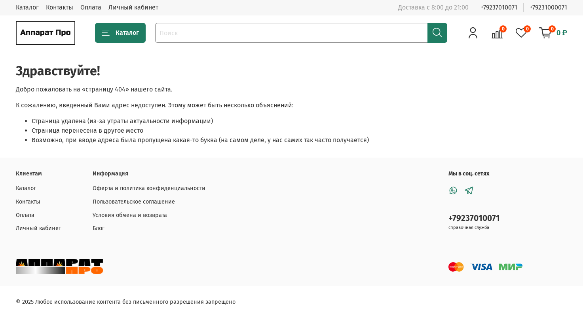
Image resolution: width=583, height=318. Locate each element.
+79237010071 (498, 7)
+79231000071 (548, 7)
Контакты (59, 7)
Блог (98, 228)
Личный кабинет (133, 7)
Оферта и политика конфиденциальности (149, 188)
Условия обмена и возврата (130, 215)
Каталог (27, 7)
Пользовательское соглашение (134, 201)
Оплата (90, 7)
